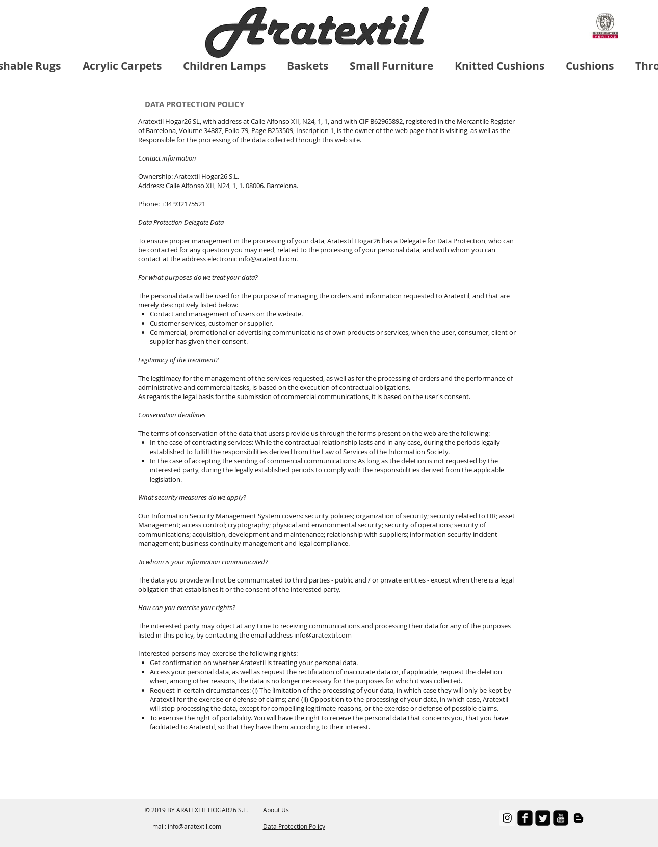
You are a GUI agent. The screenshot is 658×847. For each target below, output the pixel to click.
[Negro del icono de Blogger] (578, 818)
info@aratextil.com (194, 826)
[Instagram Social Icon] (507, 818)
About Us (276, 810)
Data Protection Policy (294, 826)
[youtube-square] (560, 818)
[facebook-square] (525, 818)
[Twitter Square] (542, 818)
